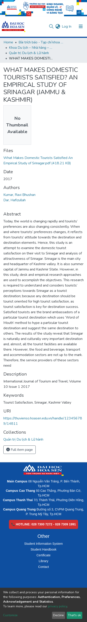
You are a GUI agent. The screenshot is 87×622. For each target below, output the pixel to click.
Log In (67, 26)
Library (43, 561)
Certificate (43, 555)
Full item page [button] (19, 449)
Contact (43, 567)
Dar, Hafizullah (14, 200)
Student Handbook (43, 549)
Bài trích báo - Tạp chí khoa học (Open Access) (41, 42)
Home (8, 42)
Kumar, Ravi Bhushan (19, 194)
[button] (57, 26)
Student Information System (43, 543)
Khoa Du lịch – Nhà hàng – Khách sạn (31, 47)
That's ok (74, 615)
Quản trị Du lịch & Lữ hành (29, 53)
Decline (58, 615)
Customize (10, 615)
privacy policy (57, 606)
